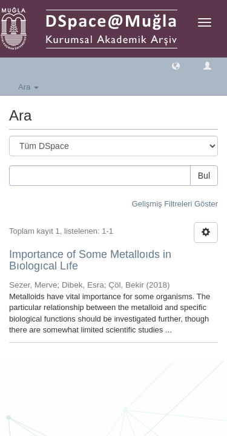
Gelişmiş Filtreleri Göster (175, 203)
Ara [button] (28, 86)
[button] (175, 65)
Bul (204, 175)
